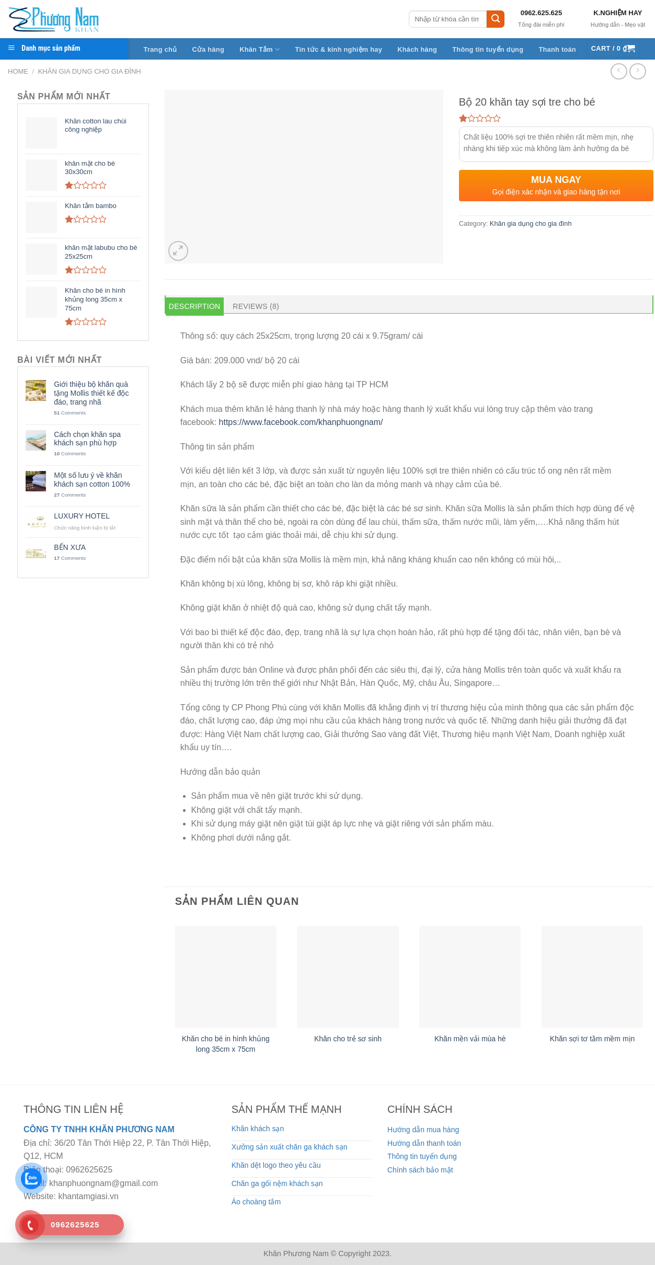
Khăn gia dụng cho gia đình (89, 71)
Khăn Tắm (259, 49)
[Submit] (495, 19)
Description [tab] (195, 306)
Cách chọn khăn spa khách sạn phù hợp (87, 438)
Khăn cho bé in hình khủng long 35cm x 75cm (226, 1043)
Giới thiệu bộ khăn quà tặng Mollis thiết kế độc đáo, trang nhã (91, 393)
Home (18, 71)
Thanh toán (557, 49)
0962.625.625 (541, 13)
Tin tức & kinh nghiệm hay (339, 49)
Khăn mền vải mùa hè (470, 1038)
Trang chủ (160, 49)
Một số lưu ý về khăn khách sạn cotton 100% (92, 479)
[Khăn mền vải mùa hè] (470, 976)
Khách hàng (417, 49)
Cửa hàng (208, 49)
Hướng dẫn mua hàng (423, 1129)
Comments (70, 413)
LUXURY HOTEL (82, 516)
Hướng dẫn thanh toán (424, 1143)
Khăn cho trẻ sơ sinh (348, 1038)
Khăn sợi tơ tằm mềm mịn (592, 1038)
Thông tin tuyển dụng (487, 49)
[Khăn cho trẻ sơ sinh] (347, 976)
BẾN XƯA (70, 547)
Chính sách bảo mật (420, 1170)
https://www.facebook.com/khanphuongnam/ (301, 422)
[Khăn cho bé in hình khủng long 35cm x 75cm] (226, 976)
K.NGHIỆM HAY (617, 13)
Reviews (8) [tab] (256, 306)
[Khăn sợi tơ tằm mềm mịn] (592, 976)
